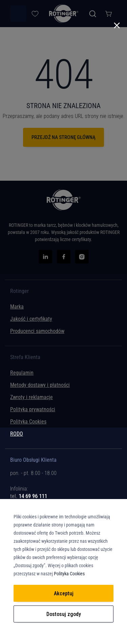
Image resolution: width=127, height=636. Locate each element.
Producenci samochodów (37, 331)
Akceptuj (63, 593)
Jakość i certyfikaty (31, 319)
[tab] (63, 491)
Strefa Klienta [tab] (25, 357)
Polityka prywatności (32, 409)
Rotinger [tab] (19, 291)
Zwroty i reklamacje (31, 397)
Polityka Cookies (28, 421)
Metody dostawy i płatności (40, 385)
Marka (17, 306)
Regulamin (22, 373)
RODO (16, 434)
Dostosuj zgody (63, 614)
